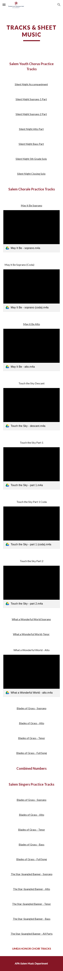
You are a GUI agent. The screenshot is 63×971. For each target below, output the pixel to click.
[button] (4, 4)
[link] (31, 231)
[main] (31, 33)
